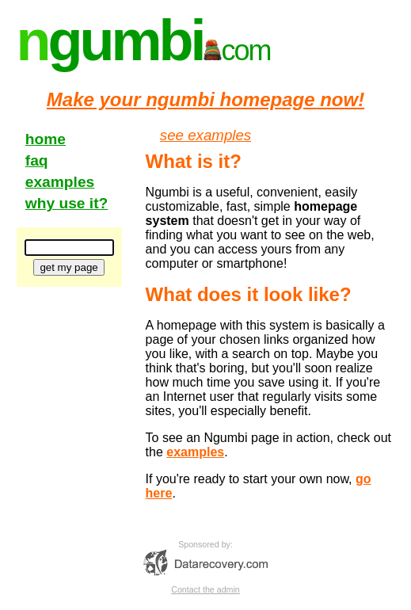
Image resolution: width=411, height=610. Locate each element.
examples (59, 181)
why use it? (66, 203)
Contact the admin (205, 589)
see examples (205, 135)
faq (36, 160)
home (45, 139)
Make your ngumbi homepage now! (205, 99)
